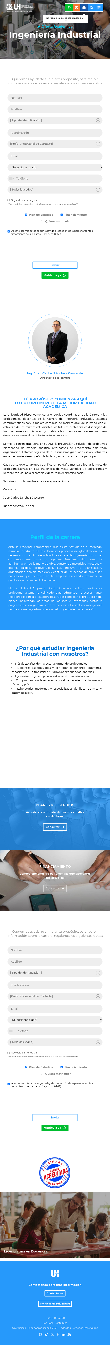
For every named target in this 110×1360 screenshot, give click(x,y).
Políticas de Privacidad (55, 1283)
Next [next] (107, 1214)
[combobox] (11, 178)
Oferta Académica (55, 27)
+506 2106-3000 (55, 1297)
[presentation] (33, 249)
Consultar (55, 827)
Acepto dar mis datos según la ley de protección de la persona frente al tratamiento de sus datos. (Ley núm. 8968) (52, 232)
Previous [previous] (3, 1214)
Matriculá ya (55, 275)
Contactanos (55, 1272)
